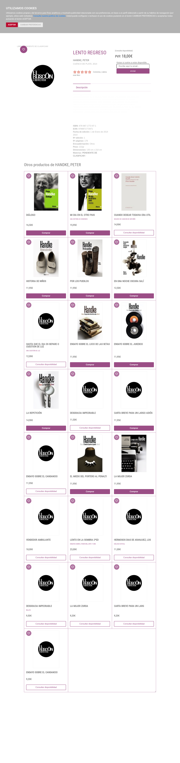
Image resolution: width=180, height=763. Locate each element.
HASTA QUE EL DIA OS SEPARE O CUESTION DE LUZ (42, 345)
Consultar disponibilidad (133, 233)
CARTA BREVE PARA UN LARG (129, 606)
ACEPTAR (12, 25)
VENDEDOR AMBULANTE (38, 539)
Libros (20, 46)
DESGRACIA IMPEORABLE (83, 412)
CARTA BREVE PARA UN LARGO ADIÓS (133, 412)
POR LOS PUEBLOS (79, 281)
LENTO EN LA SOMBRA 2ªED (84, 539)
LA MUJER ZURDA (123, 476)
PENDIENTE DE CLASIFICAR (36, 46)
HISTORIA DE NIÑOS (36, 281)
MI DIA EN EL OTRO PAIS (82, 214)
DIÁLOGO (30, 214)
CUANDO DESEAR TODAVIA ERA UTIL (132, 214)
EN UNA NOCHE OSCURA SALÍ (129, 281)
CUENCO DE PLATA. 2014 (85, 64)
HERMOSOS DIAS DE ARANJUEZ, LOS (132, 539)
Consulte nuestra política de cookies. (49, 16)
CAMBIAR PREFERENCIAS (30, 25)
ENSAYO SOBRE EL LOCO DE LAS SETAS (90, 344)
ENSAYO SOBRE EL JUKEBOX (128, 344)
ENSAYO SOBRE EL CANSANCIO (42, 476)
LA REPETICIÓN (34, 412)
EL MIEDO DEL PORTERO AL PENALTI (88, 476)
